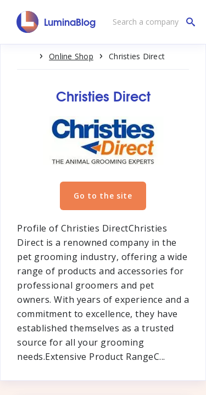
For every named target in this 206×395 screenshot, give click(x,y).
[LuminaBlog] (56, 22)
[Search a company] (151, 21)
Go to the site (103, 195)
